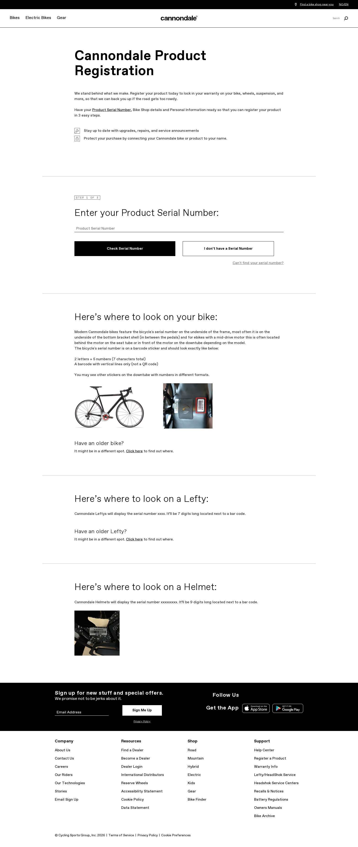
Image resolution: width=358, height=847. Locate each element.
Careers (61, 766)
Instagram (245, 695)
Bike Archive (264, 816)
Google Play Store (287, 708)
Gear (61, 18)
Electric (194, 775)
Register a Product (270, 758)
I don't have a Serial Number (228, 248)
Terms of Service (121, 835)
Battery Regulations (271, 799)
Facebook (265, 695)
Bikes (15, 18)
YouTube (275, 695)
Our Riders (64, 775)
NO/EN (343, 4)
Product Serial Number (111, 110)
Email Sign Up (66, 799)
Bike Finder (197, 799)
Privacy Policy (142, 721)
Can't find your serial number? (258, 263)
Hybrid (193, 766)
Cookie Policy (132, 799)
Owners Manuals (268, 807)
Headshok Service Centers (276, 783)
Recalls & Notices (269, 791)
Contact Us (64, 758)
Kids (191, 783)
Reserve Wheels (134, 783)
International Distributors (142, 775)
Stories (61, 791)
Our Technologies (70, 783)
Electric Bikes (38, 18)
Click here (134, 451)
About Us (62, 750)
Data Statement (135, 807)
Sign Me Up (142, 710)
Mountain (196, 758)
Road (192, 750)
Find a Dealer (132, 750)
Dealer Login (131, 766)
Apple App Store (256, 708)
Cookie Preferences (176, 835)
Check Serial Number (125, 248)
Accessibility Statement (142, 791)
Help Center (264, 750)
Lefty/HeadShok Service (275, 775)
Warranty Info (266, 766)
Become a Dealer (135, 758)
